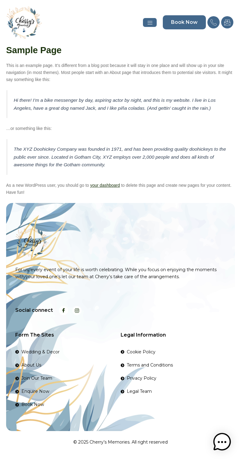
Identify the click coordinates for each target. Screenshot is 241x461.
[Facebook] (63, 310)
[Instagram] (77, 310)
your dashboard (105, 185)
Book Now (184, 22)
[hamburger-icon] (150, 22)
